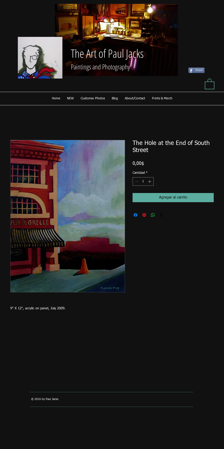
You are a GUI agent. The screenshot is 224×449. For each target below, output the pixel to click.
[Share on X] (161, 215)
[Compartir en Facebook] (135, 215)
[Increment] (150, 181)
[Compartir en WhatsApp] (153, 215)
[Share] (196, 70)
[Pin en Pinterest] (144, 215)
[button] (209, 83)
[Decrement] (136, 181)
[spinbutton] (143, 181)
